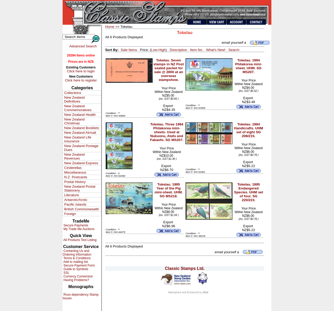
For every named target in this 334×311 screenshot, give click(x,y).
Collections (72, 93)
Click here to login (81, 71)
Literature (71, 195)
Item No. (196, 50)
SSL (66, 273)
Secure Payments (75, 225)
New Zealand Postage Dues (81, 148)
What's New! (215, 50)
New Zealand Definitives (74, 99)
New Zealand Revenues (74, 156)
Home (110, 27)
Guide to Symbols (75, 269)
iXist (205, 292)
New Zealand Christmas (74, 121)
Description (178, 50)
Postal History (75, 182)
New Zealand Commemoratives (77, 108)
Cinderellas (73, 168)
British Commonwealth (81, 209)
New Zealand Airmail (80, 133)
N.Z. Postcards (75, 177)
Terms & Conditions (77, 258)
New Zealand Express (81, 163)
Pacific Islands (75, 204)
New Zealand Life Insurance (77, 139)
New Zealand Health (80, 115)
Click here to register (81, 80)
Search (233, 50)
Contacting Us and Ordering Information (77, 252)
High (161, 50)
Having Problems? (76, 280)
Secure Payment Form (79, 265)
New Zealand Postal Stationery (79, 188)
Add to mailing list (75, 262)
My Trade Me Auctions (78, 229)
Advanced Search (83, 46)
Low (154, 50)
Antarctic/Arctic (75, 200)
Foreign (70, 214)
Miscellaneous (75, 172)
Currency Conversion (78, 276)
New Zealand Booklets (81, 128)
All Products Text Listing (80, 240)
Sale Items (129, 50)
